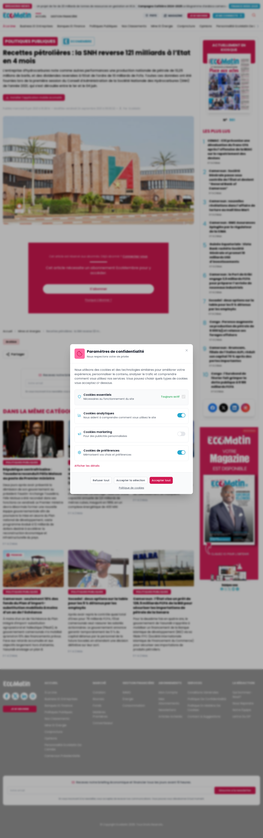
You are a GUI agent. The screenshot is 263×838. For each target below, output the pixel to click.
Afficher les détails (87, 466)
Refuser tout (101, 480)
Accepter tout (161, 480)
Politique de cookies (131, 488)
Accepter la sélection (130, 480)
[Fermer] (186, 350)
